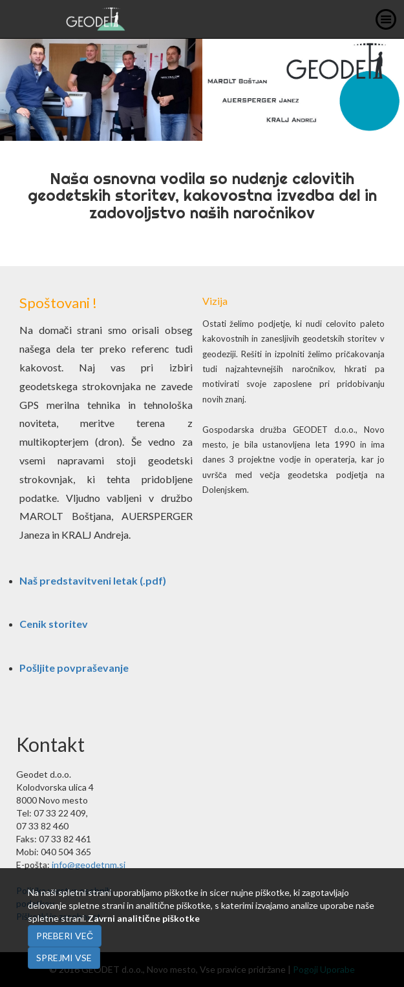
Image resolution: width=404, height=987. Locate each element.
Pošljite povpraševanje (74, 667)
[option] (202, 90)
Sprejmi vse (64, 957)
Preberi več (64, 935)
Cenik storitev (53, 624)
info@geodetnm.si (88, 864)
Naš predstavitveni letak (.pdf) (92, 580)
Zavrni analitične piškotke (144, 918)
